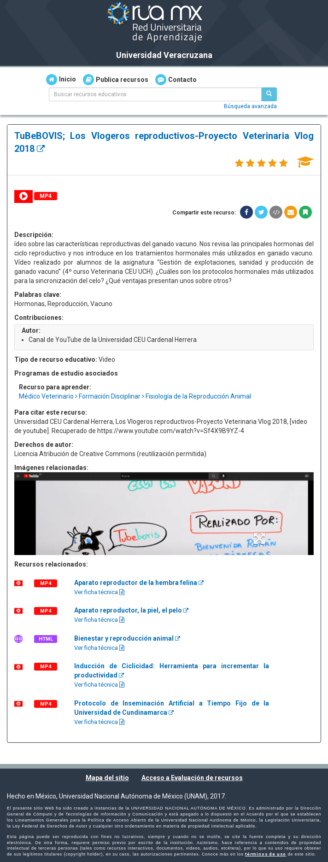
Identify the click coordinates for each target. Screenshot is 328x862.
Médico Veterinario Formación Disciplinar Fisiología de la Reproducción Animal (135, 396)
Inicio (61, 79)
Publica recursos (115, 79)
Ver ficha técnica (99, 592)
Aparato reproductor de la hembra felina (139, 582)
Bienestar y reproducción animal (127, 638)
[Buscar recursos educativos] (269, 94)
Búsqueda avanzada (250, 106)
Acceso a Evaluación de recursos (192, 777)
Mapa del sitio (107, 777)
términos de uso (265, 854)
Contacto (176, 79)
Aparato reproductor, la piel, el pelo (131, 610)
